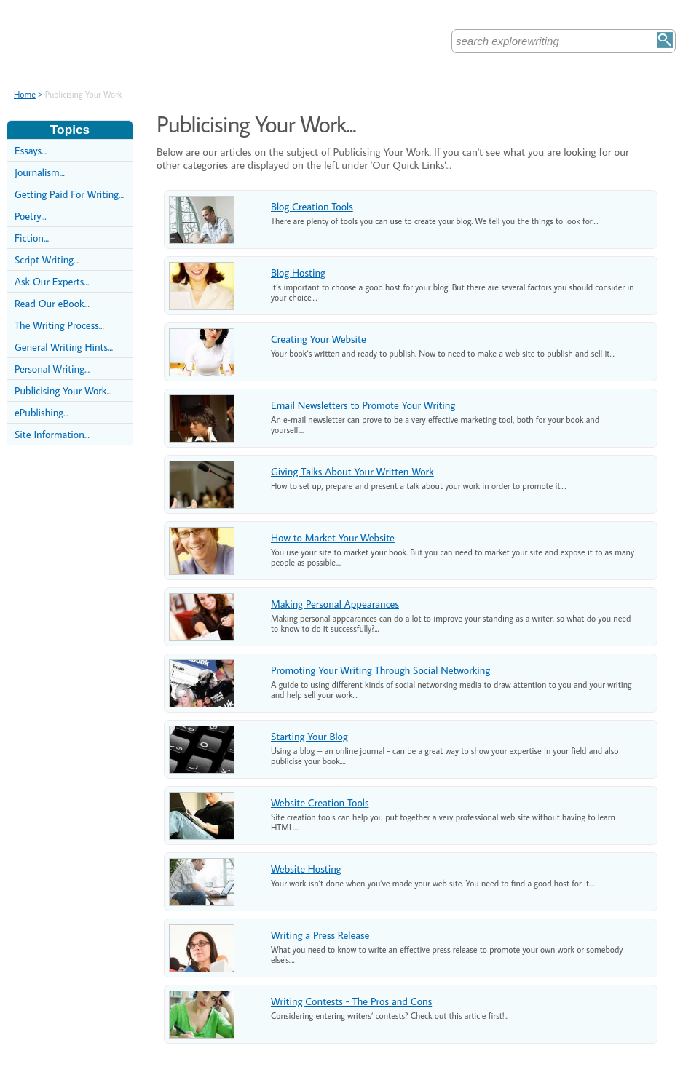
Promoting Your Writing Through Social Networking (380, 670)
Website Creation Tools (319, 802)
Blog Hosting (298, 272)
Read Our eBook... (52, 303)
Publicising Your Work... (63, 390)
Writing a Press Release (320, 935)
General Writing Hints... (64, 347)
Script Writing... (47, 259)
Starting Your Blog (309, 736)
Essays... (31, 150)
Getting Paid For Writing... (69, 194)
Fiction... (32, 238)
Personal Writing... (52, 369)
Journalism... (40, 172)
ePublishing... (41, 412)
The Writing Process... (59, 325)
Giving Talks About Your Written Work (352, 471)
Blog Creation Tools (312, 206)
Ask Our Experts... (52, 281)
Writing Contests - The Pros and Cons (351, 1001)
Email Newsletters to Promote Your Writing (363, 405)
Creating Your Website (318, 339)
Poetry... (31, 216)
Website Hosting (306, 869)
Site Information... (52, 434)
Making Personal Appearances (335, 604)
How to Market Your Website (333, 537)
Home (25, 94)
